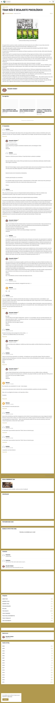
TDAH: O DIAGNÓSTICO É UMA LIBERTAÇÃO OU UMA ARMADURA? (10, 110)
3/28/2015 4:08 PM (9, 130)
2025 (27, 648)
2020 (27, 660)
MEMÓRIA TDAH (27, 601)
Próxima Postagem (49, 475)
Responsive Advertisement (27, 120)
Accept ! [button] (5, 699)
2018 (27, 665)
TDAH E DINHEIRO (27, 613)
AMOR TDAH (27, 599)
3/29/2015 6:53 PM (12, 281)
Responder (4, 136)
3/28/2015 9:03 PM (9, 296)
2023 (27, 653)
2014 (27, 675)
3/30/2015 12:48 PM (13, 154)
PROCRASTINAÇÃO (27, 606)
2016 (27, 670)
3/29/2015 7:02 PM (9, 354)
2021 (27, 658)
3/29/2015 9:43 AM (12, 236)
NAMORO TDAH (27, 603)
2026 (27, 646)
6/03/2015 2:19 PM (9, 438)
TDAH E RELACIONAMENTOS (27, 615)
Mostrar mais (8, 637)
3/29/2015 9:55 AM (12, 259)
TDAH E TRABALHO (27, 618)
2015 (27, 672)
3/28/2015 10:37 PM (13, 221)
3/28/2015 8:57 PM (9, 190)
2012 (27, 679)
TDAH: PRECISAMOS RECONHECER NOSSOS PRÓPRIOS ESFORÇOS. (27, 110)
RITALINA (27, 608)
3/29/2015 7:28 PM (12, 342)
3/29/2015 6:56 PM (9, 330)
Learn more (9, 696)
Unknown (11, 287)
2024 (27, 651)
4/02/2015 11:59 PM (9, 404)
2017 (27, 667)
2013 (27, 677)
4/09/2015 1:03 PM (9, 414)
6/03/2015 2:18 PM (9, 428)
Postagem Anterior (6, 475)
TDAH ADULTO (27, 611)
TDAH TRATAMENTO (27, 620)
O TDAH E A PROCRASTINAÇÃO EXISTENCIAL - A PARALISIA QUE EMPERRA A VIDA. (44, 111)
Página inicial (5, 7)
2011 (27, 682)
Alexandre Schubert (13, 140)
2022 (27, 655)
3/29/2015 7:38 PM (12, 370)
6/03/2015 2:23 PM (9, 447)
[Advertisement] (27, 507)
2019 (27, 663)
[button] (1, 2)
